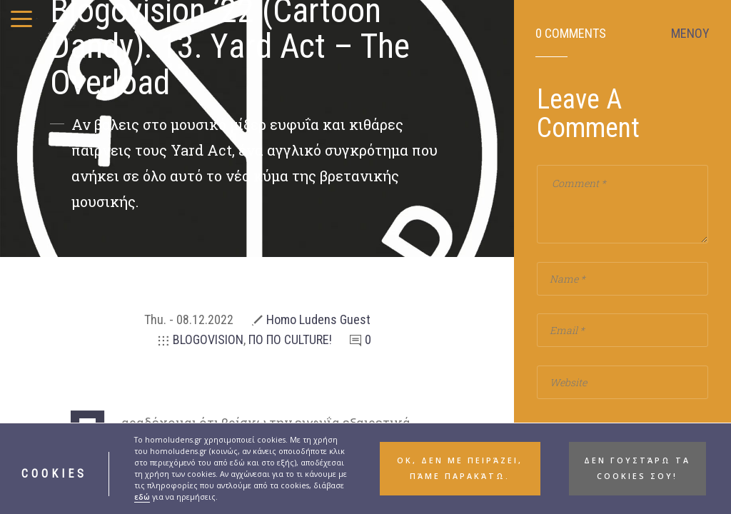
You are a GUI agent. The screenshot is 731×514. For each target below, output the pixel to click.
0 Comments (570, 34)
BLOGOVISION (208, 339)
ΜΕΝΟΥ (690, 34)
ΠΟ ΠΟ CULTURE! (290, 339)
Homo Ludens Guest (318, 319)
